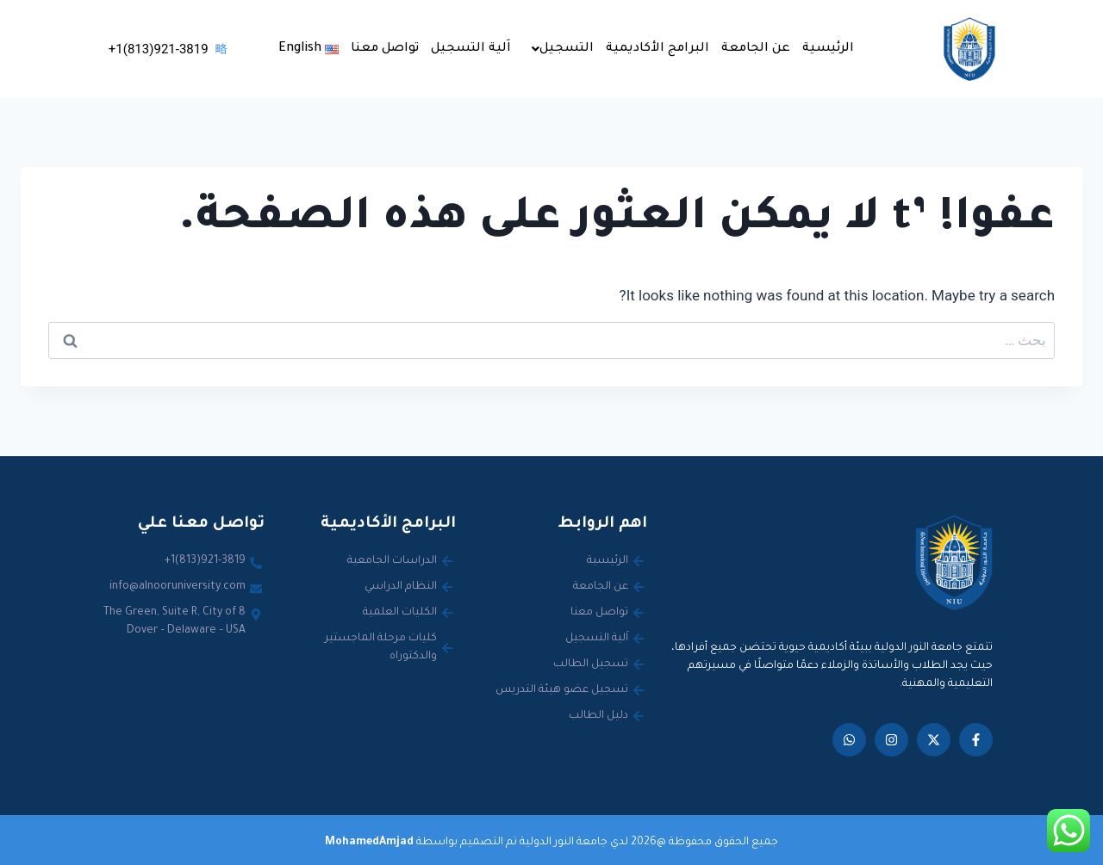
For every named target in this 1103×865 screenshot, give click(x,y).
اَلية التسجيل (471, 49)
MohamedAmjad (369, 843)
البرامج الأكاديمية (657, 49)
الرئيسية (828, 49)
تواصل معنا (385, 49)
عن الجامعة (755, 49)
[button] (558, 49)
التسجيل (563, 49)
